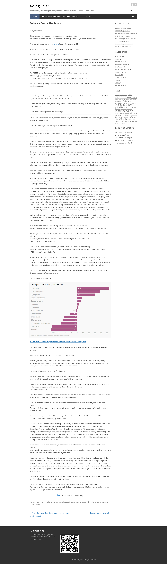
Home (34, 17)
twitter (135, 4)
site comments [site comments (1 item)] (131, 117)
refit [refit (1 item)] (127, 116)
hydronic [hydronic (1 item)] (117, 109)
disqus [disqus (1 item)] (127, 99)
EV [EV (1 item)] (130, 101)
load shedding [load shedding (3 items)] (124, 111)
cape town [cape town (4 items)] (123, 97)
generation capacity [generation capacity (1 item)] (127, 103)
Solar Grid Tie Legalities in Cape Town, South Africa (61, 17)
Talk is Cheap (50, 502)
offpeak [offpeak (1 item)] (127, 113)
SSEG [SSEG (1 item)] (129, 121)
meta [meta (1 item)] (122, 113)
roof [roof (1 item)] (121, 117)
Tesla (117, 80)
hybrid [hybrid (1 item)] (135, 107)
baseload (66, 502)
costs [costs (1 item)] (116, 99)
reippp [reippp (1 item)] (131, 116)
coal (71, 502)
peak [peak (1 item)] (130, 113)
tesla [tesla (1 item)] (135, 121)
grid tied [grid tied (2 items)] (119, 104)
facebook (132, 4)
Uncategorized (120, 85)
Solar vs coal (95, 502)
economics (77, 502)
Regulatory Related (121, 64)
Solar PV (118, 75)
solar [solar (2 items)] (125, 119)
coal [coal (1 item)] (132, 98)
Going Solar (39, 6)
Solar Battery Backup (122, 70)
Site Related (119, 67)
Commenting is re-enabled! (100, 513)
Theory (117, 83)
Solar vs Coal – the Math (123, 47)
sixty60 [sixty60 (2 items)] (118, 119)
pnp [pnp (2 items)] (135, 113)
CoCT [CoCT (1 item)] (135, 98)
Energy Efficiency (121, 56)
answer (56, 44)
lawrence (38, 505)
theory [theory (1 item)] (117, 123)
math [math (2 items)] (118, 113)
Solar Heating (119, 72)
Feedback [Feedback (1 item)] (118, 103)
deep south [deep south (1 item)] (122, 99)
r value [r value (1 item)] (125, 117)
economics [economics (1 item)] (132, 99)
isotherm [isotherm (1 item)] (129, 109)
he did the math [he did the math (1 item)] (128, 107)
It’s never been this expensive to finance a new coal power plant (58, 342)
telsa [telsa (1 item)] (132, 121)
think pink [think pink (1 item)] (122, 123)
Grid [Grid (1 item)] (134, 103)
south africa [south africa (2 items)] (121, 121)
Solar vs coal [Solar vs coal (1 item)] (131, 119)
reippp (84, 502)
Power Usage (119, 62)
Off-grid (129, 132)
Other (117, 59)
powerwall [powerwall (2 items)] (120, 115)
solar (88, 502)
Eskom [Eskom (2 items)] (126, 101)
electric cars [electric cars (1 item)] (118, 101)
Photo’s (88, 17)
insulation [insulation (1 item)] (124, 109)
